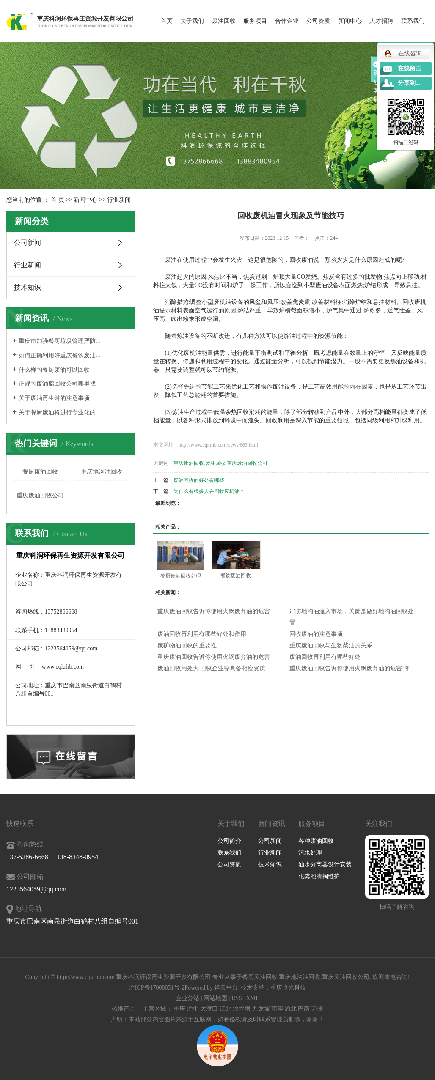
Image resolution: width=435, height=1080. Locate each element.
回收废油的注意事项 (316, 634)
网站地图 (215, 998)
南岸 (277, 1009)
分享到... (409, 83)
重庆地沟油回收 (101, 472)
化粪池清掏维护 (319, 876)
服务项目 (255, 21)
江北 (225, 1009)
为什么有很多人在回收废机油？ (209, 491)
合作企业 (287, 21)
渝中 (193, 1009)
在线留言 (409, 68)
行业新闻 (119, 200)
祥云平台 (226, 987)
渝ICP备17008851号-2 (156, 987)
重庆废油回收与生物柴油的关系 (330, 645)
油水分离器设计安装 (325, 864)
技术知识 (27, 287)
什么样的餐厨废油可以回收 (54, 370)
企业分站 (187, 998)
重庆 (179, 1009)
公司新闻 (27, 242)
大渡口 (209, 1009)
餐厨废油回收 (40, 472)
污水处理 (310, 853)
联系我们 (413, 21)
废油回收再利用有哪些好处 (325, 657)
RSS (236, 998)
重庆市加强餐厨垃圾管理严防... (59, 341)
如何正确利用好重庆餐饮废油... (59, 355)
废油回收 (224, 21)
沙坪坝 (242, 1009)
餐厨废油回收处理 (180, 576)
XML (252, 998)
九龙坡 (261, 1009)
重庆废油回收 (188, 463)
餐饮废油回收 (235, 575)
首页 (167, 21)
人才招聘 (381, 21)
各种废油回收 (316, 841)
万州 (317, 1009)
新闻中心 (350, 21)
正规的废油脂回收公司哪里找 (57, 384)
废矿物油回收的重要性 (187, 645)
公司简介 (229, 841)
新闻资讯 (271, 823)
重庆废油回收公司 (40, 495)
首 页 (57, 200)
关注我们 (378, 823)
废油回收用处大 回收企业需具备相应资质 (211, 668)
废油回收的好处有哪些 (198, 480)
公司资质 (318, 21)
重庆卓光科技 (288, 987)
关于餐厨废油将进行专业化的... (59, 412)
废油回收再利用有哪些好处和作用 (201, 634)
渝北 (291, 1009)
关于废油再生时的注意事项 (54, 398)
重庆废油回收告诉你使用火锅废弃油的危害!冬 (349, 668)
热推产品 (123, 1009)
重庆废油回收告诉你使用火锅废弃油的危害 (213, 611)
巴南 (304, 1009)
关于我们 (192, 21)
